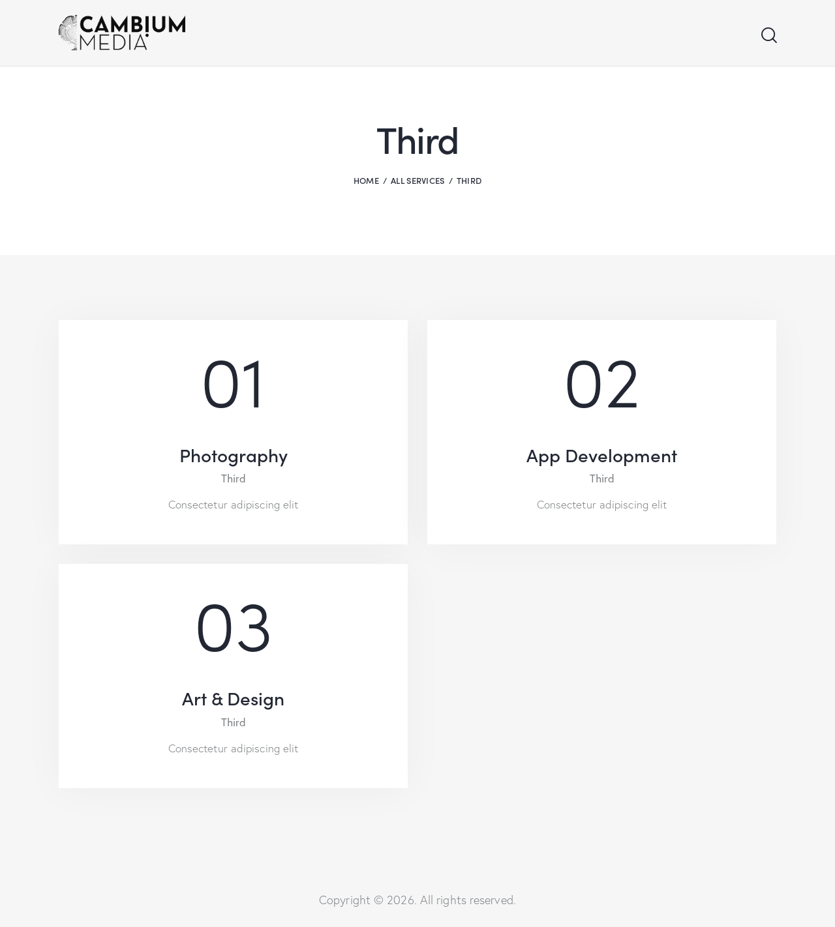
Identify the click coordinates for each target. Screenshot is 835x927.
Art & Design (233, 697)
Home (366, 180)
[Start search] (768, 35)
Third (233, 478)
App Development (601, 454)
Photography (233, 454)
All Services (418, 180)
